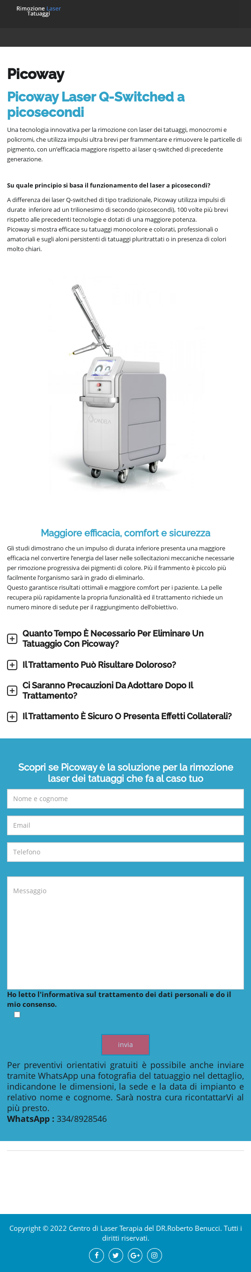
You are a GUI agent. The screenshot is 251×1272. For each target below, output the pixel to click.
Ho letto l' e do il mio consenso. (125, 1005)
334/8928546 (82, 1118)
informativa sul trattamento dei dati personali (125, 994)
